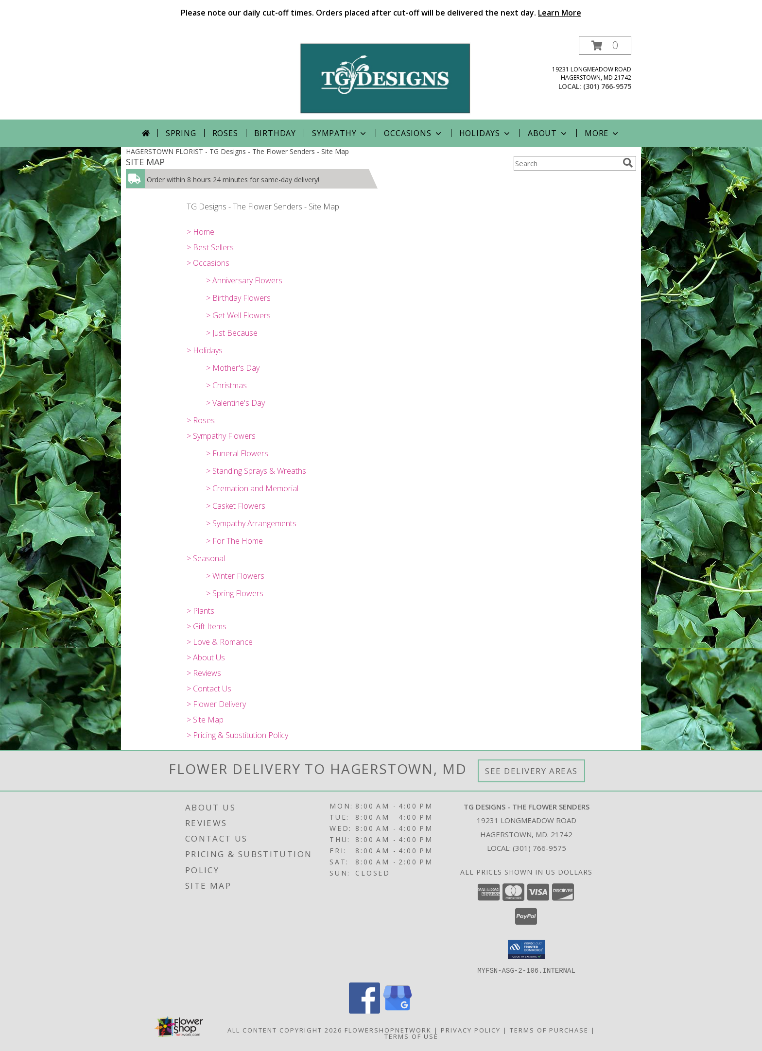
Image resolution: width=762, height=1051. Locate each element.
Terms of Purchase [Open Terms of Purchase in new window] (549, 1029)
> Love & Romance (220, 642)
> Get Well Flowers (238, 315)
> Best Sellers (210, 247)
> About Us (206, 657)
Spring (181, 133)
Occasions (413, 133)
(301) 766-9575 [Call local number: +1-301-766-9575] (607, 86)
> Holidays (205, 350)
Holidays (485, 133)
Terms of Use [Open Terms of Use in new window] (411, 1036)
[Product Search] (566, 163)
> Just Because (232, 332)
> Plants (200, 610)
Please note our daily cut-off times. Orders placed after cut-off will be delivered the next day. (381, 12)
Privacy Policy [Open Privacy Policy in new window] (471, 1029)
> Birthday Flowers (238, 298)
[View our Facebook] (364, 1010)
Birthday (275, 133)
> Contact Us (209, 688)
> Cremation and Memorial (252, 488)
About (548, 133)
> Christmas (226, 385)
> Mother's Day (233, 367)
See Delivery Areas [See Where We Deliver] (531, 770)
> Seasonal (206, 558)
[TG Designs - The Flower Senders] (384, 77)
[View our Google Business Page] (397, 1010)
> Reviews (204, 673)
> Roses (201, 420)
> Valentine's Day (235, 402)
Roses (225, 133)
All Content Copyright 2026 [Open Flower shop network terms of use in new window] (284, 1029)
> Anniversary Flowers (244, 280)
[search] (628, 162)
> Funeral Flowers (237, 453)
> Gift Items (206, 626)
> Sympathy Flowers (221, 436)
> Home (200, 231)
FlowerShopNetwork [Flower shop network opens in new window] (388, 1029)
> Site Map (205, 719)
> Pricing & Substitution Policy (237, 735)
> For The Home (234, 540)
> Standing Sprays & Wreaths (256, 470)
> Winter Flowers (235, 575)
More (602, 133)
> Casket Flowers (235, 505)
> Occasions (208, 263)
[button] (605, 45)
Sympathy (340, 133)
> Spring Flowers (234, 593)
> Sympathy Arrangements (251, 523)
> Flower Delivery (216, 704)
